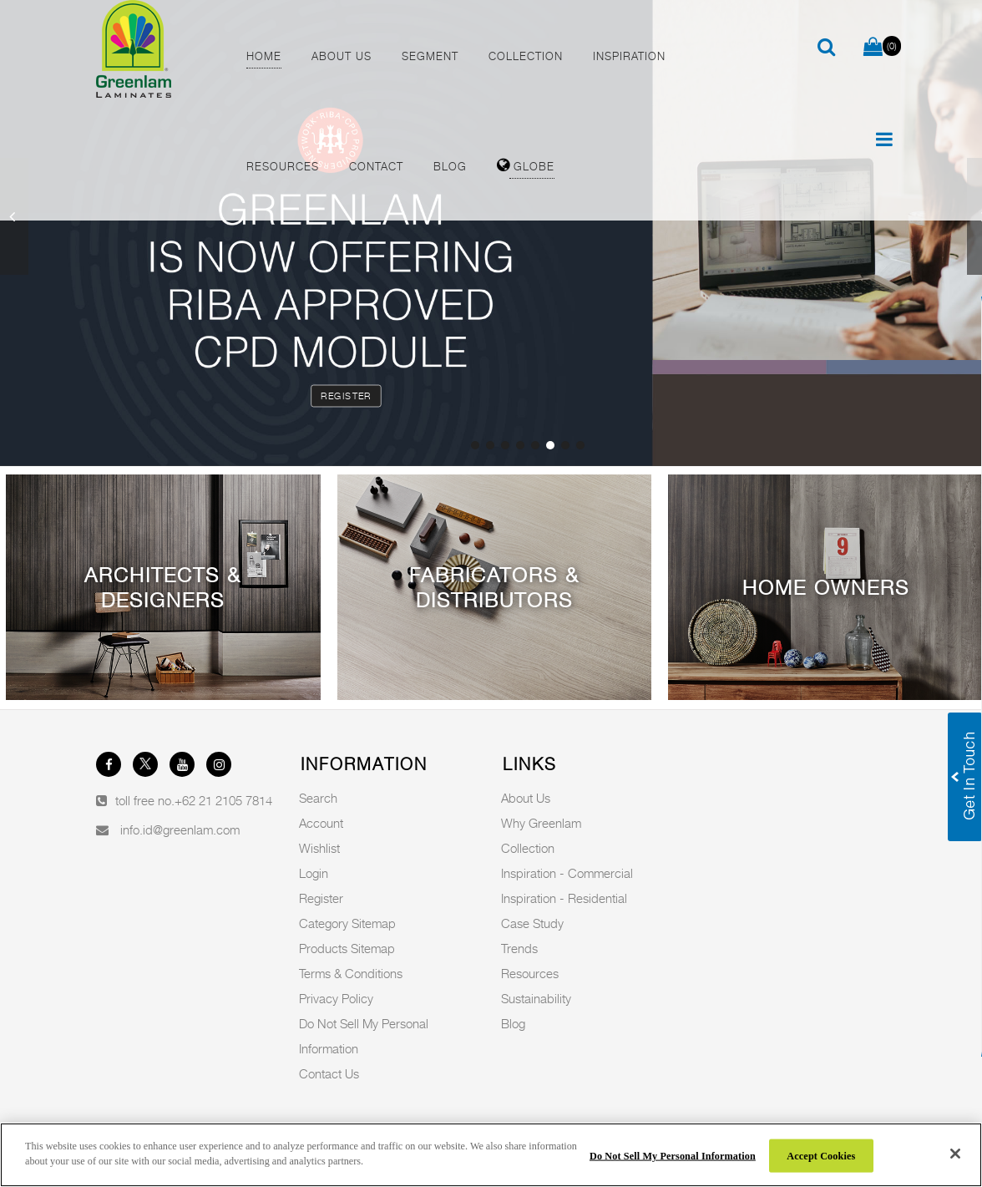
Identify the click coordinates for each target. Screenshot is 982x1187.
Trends (519, 948)
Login (313, 872)
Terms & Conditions (350, 973)
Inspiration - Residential (564, 897)
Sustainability (536, 998)
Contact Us (329, 1073)
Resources (530, 973)
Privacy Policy (336, 998)
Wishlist (319, 847)
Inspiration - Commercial (567, 872)
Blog (513, 1023)
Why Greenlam (541, 822)
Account (321, 822)
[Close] (955, 1153)
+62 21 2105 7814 (223, 800)
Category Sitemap (347, 923)
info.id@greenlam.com (180, 829)
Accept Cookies (821, 1155)
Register (346, 395)
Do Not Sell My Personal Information (673, 1155)
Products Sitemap (347, 948)
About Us (525, 797)
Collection (527, 847)
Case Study (532, 923)
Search (318, 797)
